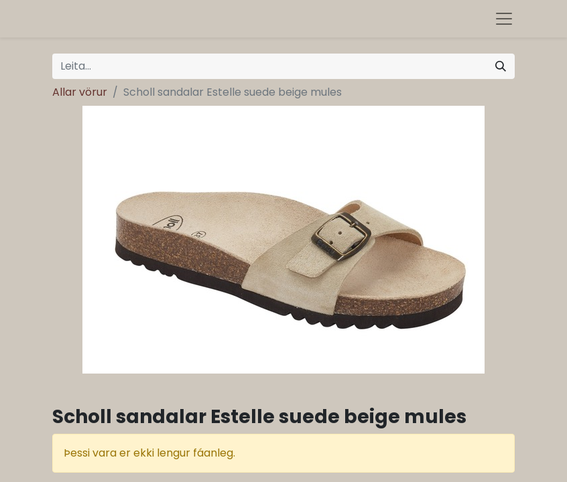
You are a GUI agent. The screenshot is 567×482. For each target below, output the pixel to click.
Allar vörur (79, 92)
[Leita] (501, 66)
